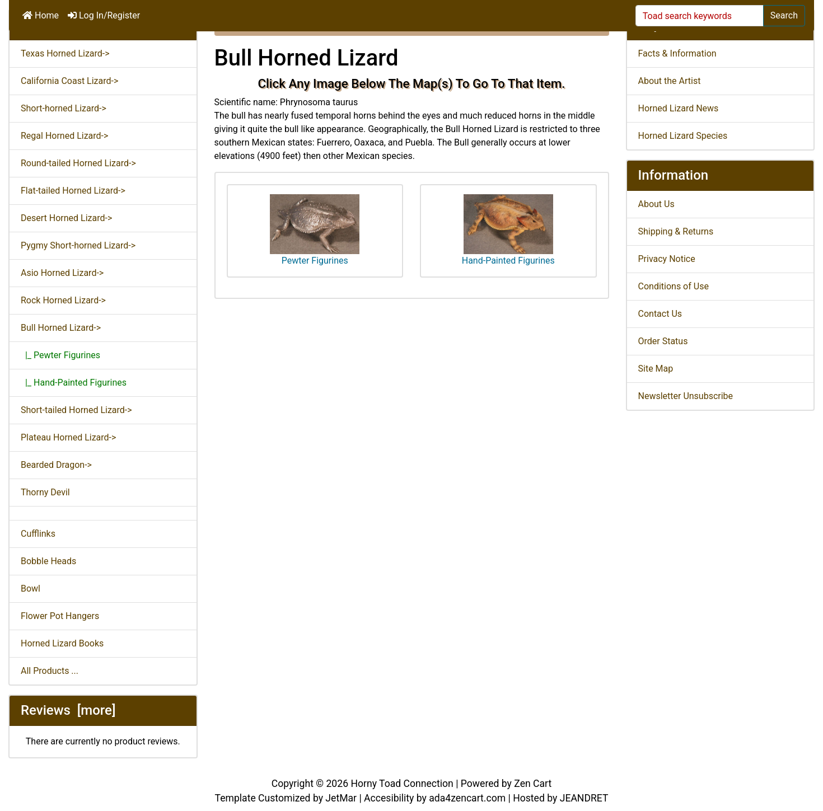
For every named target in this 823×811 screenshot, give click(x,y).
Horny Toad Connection (401, 783)
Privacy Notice (666, 259)
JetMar (341, 798)
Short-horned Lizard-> (63, 108)
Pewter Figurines (314, 230)
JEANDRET (584, 798)
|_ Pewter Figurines (60, 355)
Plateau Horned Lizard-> (68, 437)
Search (784, 15)
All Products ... (49, 670)
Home (40, 15)
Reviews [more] (68, 710)
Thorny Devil (45, 492)
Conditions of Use (673, 286)
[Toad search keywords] (699, 15)
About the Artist (669, 81)
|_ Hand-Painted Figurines (74, 382)
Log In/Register (104, 15)
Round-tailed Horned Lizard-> (78, 163)
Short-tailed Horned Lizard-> (76, 410)
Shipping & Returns (676, 231)
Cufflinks (38, 533)
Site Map (656, 368)
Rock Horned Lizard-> (63, 300)
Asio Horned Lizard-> (62, 273)
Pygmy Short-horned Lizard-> (78, 245)
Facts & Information (677, 53)
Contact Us (660, 313)
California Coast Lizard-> (69, 81)
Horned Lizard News (678, 108)
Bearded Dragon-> (56, 465)
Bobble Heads (48, 561)
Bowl (30, 588)
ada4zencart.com (467, 798)
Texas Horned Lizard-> (65, 53)
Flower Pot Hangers (60, 616)
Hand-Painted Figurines (508, 230)
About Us (656, 204)
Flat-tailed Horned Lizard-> (73, 190)
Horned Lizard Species (683, 135)
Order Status (663, 341)
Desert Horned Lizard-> (66, 218)
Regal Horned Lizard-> (64, 135)
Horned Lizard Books (62, 643)
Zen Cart (532, 783)
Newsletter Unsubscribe (685, 396)
